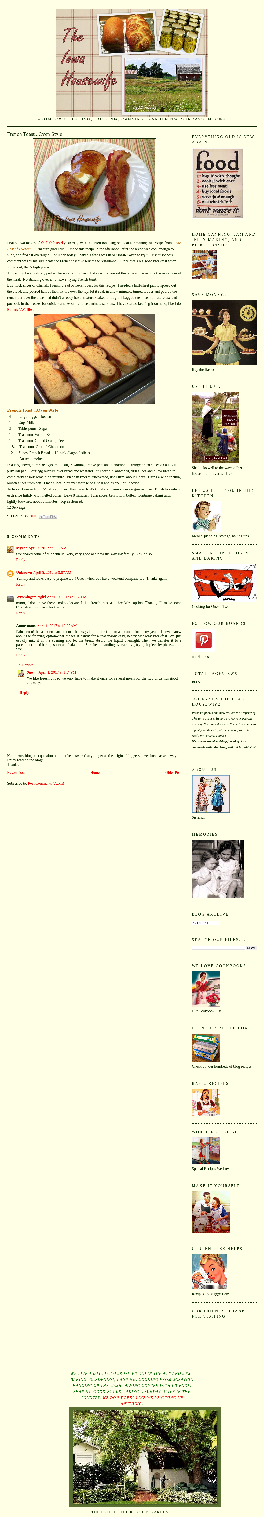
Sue (30, 672)
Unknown (24, 572)
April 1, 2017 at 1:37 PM (57, 672)
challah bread (52, 243)
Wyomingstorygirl (31, 597)
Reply (20, 560)
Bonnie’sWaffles (20, 309)
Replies (27, 665)
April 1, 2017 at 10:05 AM (57, 626)
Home (95, 772)
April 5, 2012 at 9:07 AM (52, 572)
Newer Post (16, 772)
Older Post (173, 772)
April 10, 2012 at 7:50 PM (66, 597)
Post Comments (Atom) (46, 783)
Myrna (21, 548)
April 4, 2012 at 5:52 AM (47, 548)
